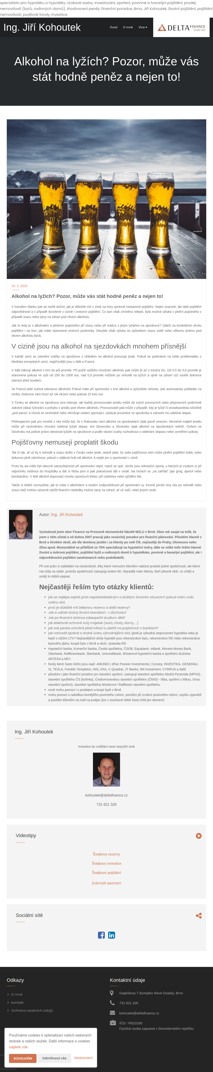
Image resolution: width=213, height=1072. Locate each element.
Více (143, 27)
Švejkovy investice (106, 863)
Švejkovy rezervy (106, 854)
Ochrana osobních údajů (32, 1010)
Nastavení (83, 1057)
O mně (128, 27)
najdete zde (18, 1047)
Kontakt (17, 1002)
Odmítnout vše (54, 1058)
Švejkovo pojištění (106, 873)
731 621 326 (128, 1003)
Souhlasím (23, 1058)
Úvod (113, 27)
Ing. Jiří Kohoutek (67, 514)
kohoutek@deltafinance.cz (139, 1013)
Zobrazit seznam (106, 883)
